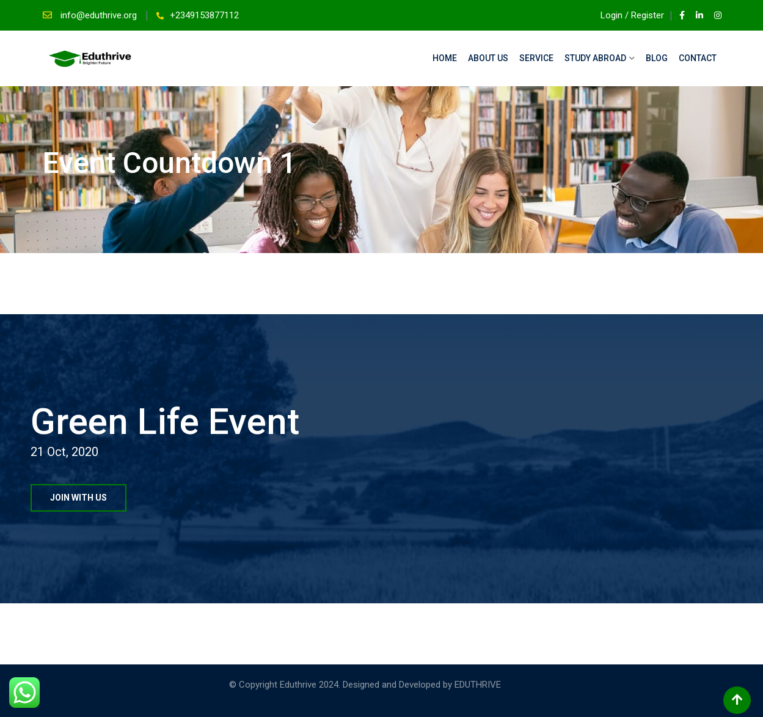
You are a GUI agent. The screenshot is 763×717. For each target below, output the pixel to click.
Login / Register (626, 15)
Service (536, 58)
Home (445, 58)
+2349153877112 (204, 15)
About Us (488, 58)
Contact (698, 58)
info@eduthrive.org (99, 15)
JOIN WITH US (78, 497)
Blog (657, 58)
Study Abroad (595, 58)
